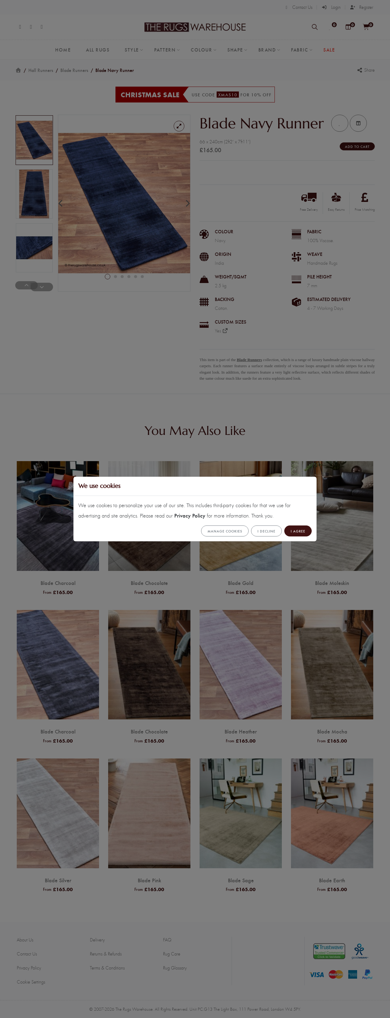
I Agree (298, 531)
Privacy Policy (189, 515)
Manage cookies (224, 531)
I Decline (266, 531)
